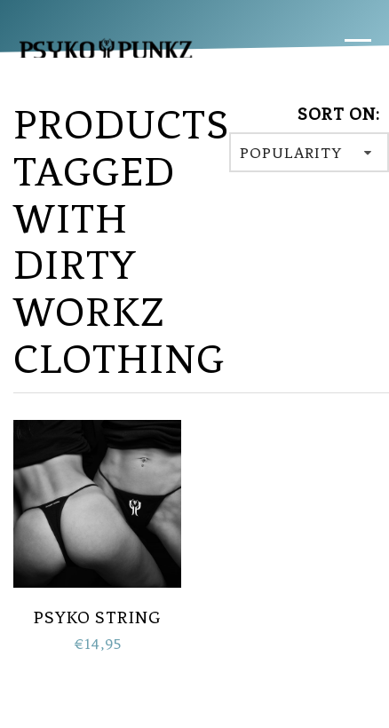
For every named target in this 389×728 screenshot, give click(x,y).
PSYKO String (98, 617)
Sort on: (339, 114)
